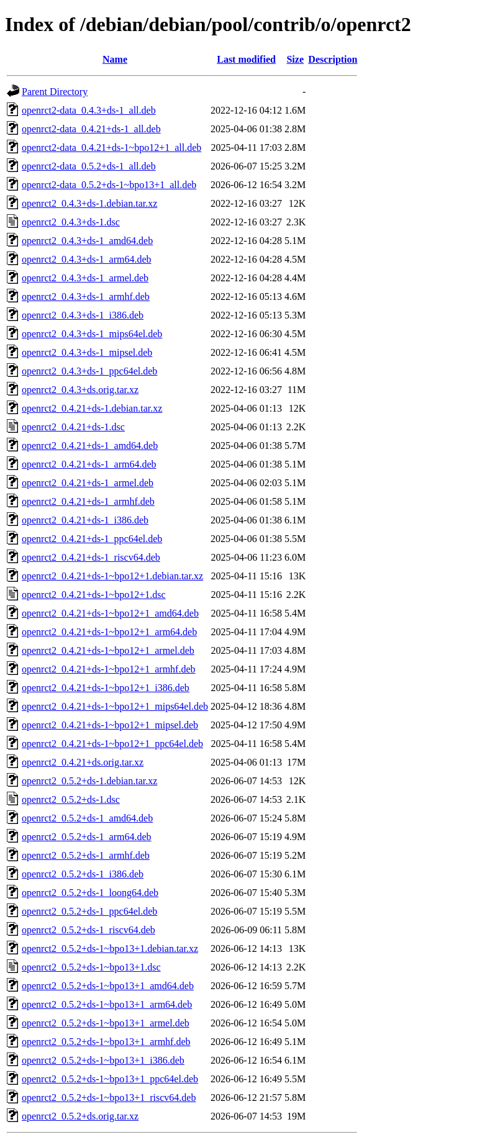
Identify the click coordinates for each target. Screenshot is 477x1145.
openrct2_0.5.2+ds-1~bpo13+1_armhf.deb (106, 1041)
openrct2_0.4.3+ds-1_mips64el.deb (92, 333)
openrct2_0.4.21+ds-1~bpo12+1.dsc (94, 594)
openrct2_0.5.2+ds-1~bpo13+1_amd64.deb (108, 985)
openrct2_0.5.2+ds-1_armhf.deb (86, 855)
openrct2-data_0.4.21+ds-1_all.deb (91, 129)
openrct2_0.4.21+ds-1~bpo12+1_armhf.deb (109, 669)
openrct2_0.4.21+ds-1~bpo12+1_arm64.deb (109, 632)
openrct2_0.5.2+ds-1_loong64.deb (90, 892)
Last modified (246, 59)
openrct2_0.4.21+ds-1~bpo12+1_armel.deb (108, 650)
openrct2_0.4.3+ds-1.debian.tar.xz (89, 203)
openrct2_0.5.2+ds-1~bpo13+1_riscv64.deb (109, 1097)
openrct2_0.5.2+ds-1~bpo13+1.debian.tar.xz (110, 948)
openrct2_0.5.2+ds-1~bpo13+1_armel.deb (105, 1023)
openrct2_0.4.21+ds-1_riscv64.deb (91, 557)
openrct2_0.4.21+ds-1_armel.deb (87, 482)
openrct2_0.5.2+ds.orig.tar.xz (80, 1116)
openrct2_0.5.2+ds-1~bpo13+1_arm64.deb (107, 1004)
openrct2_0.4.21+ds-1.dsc (73, 427)
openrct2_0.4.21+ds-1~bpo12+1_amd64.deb (110, 613)
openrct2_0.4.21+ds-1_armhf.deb (88, 501)
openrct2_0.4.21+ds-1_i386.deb (85, 520)
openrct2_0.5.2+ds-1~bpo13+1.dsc (91, 967)
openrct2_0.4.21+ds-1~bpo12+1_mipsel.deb (110, 725)
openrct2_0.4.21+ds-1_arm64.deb (89, 464)
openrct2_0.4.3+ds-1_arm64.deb (87, 259)
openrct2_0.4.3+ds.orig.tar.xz (80, 389)
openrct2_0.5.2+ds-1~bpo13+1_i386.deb (103, 1060)
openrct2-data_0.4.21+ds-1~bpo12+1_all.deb (111, 147)
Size (295, 59)
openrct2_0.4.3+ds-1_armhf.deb (86, 296)
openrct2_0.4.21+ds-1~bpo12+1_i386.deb (105, 687)
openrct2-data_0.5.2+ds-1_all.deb (89, 166)
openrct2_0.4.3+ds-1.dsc (71, 222)
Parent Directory (55, 91)
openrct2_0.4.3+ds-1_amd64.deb (87, 240)
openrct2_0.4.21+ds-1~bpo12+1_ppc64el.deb (112, 743)
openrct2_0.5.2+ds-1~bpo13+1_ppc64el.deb (110, 1079)
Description (332, 59)
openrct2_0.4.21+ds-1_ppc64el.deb (92, 538)
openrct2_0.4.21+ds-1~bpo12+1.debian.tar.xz (112, 576)
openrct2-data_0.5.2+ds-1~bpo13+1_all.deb (109, 184)
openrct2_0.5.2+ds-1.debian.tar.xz (89, 781)
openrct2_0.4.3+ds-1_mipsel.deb (87, 352)
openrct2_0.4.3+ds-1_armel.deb (85, 278)
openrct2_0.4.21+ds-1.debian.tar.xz (92, 408)
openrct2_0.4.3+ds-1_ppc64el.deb (89, 371)
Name (114, 59)
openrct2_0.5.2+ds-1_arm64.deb (87, 836)
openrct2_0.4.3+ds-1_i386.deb (82, 315)
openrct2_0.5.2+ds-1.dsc (71, 799)
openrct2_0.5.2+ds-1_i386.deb (82, 874)
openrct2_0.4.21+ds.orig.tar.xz (82, 762)
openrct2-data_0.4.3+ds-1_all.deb (89, 110)
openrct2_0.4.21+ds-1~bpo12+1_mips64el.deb (115, 706)
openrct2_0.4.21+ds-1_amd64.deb (90, 445)
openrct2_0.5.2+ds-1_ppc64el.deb (89, 911)
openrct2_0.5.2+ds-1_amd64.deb (87, 818)
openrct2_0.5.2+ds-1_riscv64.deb (88, 930)
